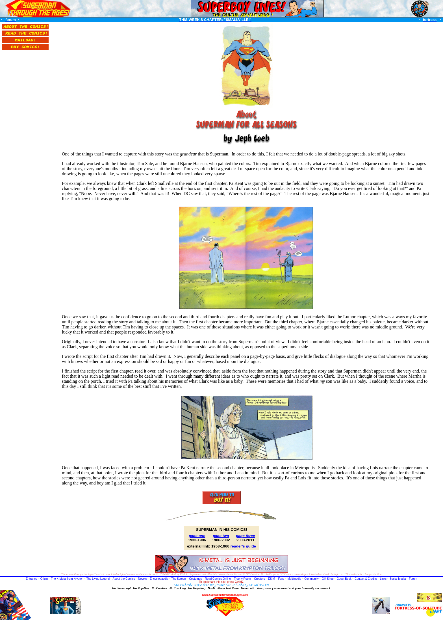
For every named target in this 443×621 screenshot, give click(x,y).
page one (197, 536)
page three (245, 536)
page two (221, 536)
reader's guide (243, 546)
